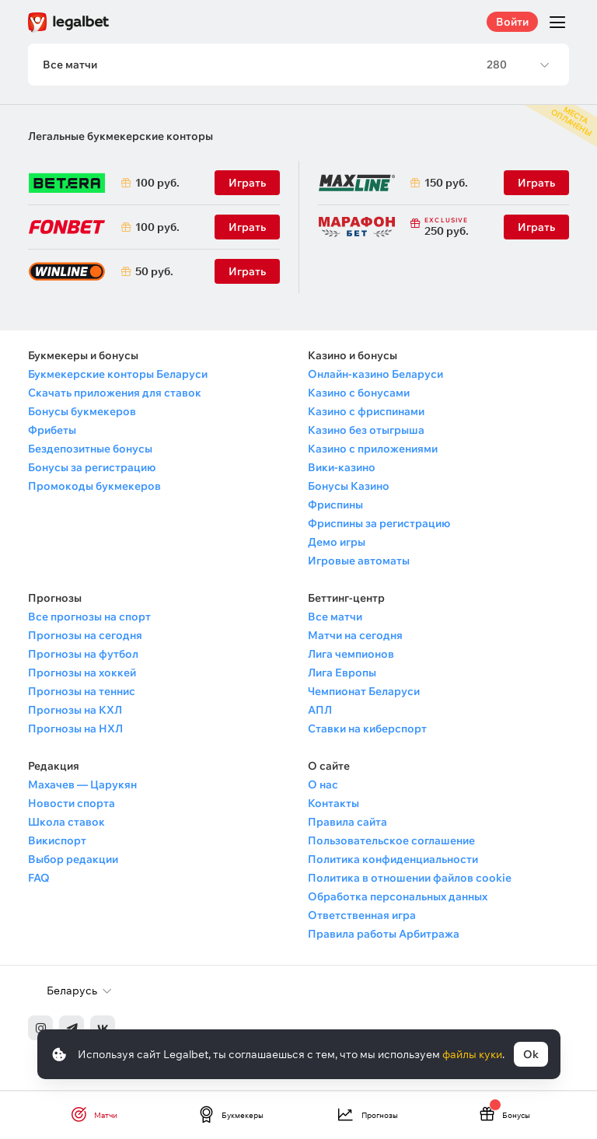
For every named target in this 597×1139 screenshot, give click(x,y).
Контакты (333, 805)
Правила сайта (347, 823)
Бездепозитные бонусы (90, 450)
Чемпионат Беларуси (364, 693)
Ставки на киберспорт (367, 730)
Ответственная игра (362, 917)
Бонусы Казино (348, 487)
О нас (323, 786)
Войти (512, 22)
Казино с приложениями (373, 450)
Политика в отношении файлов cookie (409, 879)
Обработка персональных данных (397, 898)
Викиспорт (57, 842)
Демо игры (336, 543)
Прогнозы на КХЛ (75, 711)
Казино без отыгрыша (366, 431)
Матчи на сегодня (355, 637)
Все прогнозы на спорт (89, 618)
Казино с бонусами (359, 394)
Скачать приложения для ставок (114, 394)
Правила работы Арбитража (383, 935)
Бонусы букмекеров (82, 413)
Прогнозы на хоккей (82, 674)
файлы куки (472, 1054)
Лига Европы (342, 674)
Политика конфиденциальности (393, 861)
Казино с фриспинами (366, 413)
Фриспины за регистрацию (379, 525)
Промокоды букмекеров (94, 487)
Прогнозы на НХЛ (75, 730)
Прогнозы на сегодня (85, 637)
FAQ (39, 879)
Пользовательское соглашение (391, 842)
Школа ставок (66, 823)
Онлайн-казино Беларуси (375, 376)
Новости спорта (71, 805)
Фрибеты (52, 431)
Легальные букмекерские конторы (120, 138)
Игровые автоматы (359, 562)
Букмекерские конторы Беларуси (118, 376)
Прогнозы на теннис (81, 693)
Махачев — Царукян (82, 786)
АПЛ (320, 711)
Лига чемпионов (351, 655)
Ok (531, 1054)
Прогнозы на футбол (83, 655)
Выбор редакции (73, 861)
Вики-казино (341, 469)
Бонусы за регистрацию (91, 469)
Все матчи (335, 618)
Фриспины (335, 506)
